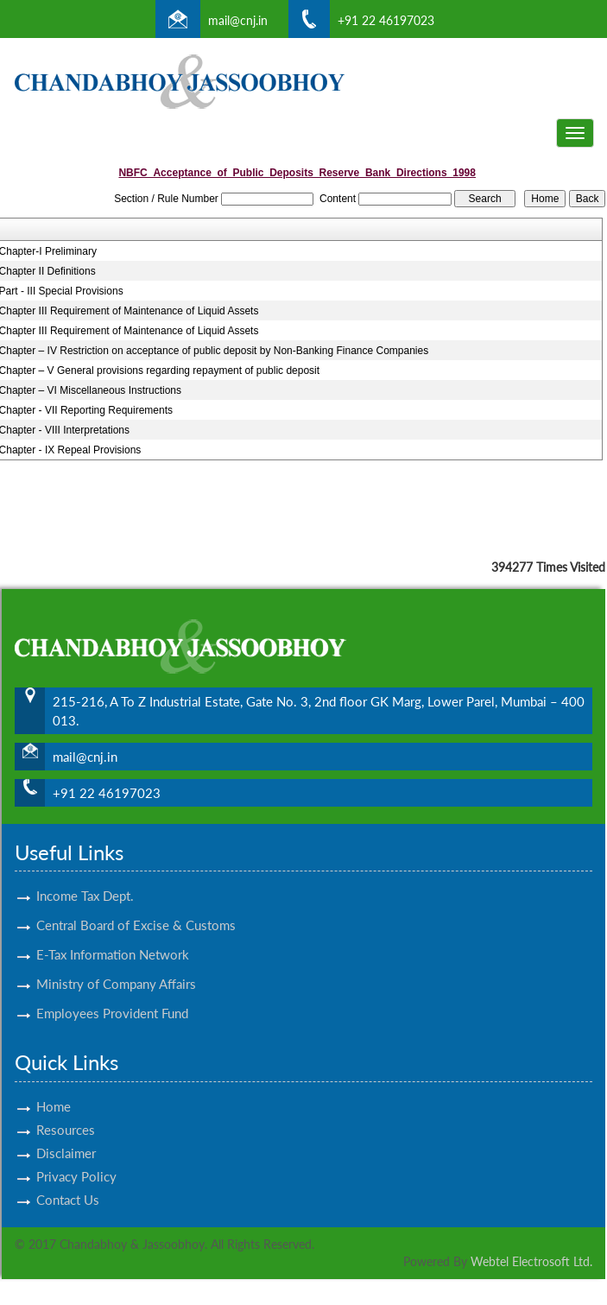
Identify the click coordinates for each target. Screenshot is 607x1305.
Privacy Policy (76, 1161)
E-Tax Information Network (112, 939)
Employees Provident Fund (112, 997)
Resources (65, 1114)
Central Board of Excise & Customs (136, 909)
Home (53, 1091)
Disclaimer (66, 1137)
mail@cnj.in (238, 20)
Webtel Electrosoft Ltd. (531, 1261)
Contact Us (67, 1184)
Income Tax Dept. (85, 880)
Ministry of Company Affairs (116, 968)
